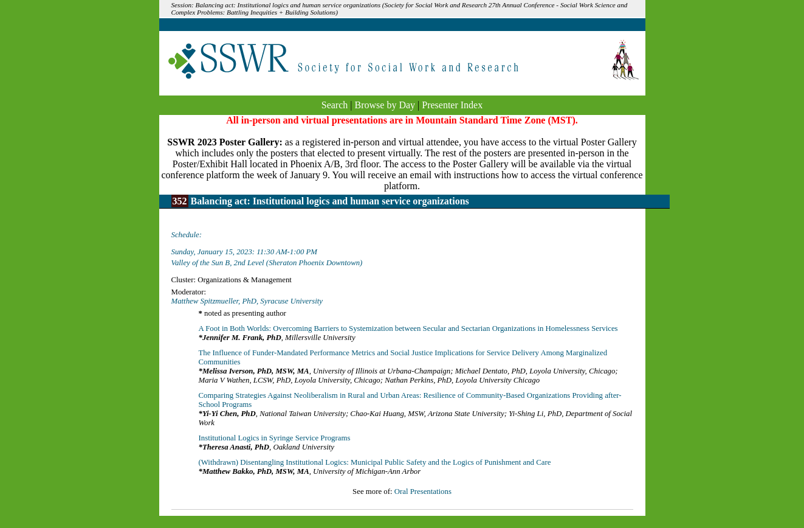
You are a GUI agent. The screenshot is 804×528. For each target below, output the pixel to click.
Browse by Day (385, 105)
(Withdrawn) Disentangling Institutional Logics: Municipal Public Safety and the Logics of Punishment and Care (375, 462)
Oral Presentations (423, 491)
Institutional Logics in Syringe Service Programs (275, 438)
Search (334, 105)
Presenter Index (452, 105)
